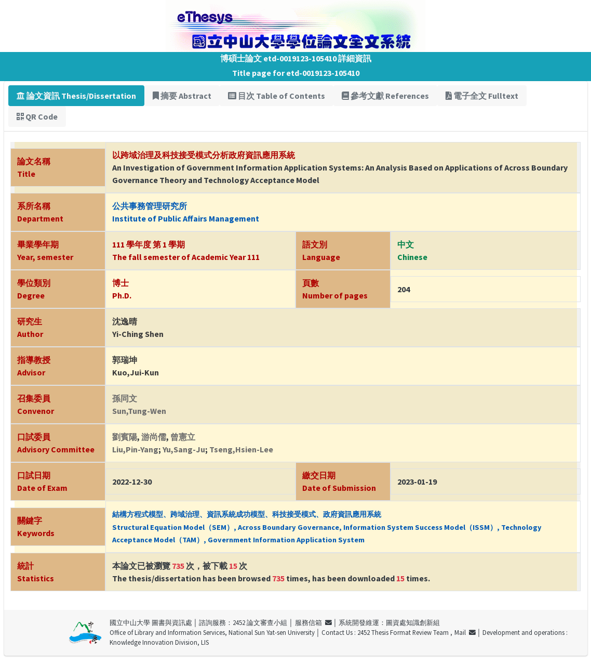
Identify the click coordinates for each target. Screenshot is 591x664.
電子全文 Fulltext (482, 95)
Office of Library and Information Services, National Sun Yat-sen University (212, 632)
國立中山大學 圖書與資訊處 (151, 622)
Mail (465, 632)
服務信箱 (313, 622)
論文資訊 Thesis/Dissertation (76, 95)
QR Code (37, 116)
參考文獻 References (385, 95)
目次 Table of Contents (276, 95)
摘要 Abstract (182, 95)
